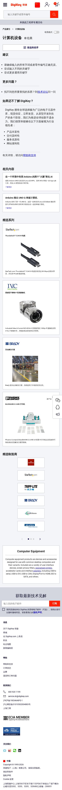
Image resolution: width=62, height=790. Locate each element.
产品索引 (6, 29)
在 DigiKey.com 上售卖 (13, 636)
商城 (5, 632)
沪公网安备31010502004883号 (17, 704)
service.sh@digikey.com (16, 696)
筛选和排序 (32, 47)
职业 (5, 640)
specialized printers (43, 568)
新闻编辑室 (8, 648)
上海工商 (7, 708)
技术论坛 (43, 91)
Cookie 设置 (8, 779)
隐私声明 (37, 612)
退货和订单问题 (10, 676)
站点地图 (7, 644)
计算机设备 (20, 29)
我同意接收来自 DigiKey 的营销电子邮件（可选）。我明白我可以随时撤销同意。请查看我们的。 (33, 611)
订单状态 (7, 668)
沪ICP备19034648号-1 (13, 700)
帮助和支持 (29, 155)
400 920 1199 (11, 692)
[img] (19, 6)
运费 (5, 672)
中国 (6, 761)
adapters (37, 571)
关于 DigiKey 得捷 (10, 629)
